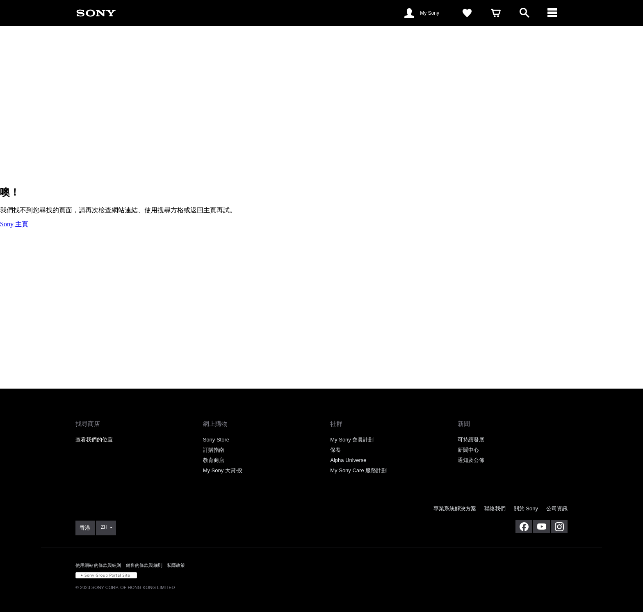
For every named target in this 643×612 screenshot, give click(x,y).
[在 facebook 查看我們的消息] (523, 526)
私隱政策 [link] (176, 565)
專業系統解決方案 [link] (454, 508)
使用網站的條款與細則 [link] (98, 565)
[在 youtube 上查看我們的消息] (541, 526)
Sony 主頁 (14, 224)
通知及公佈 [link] (471, 460)
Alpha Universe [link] (348, 460)
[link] (95, 12)
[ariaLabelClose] (553, 13)
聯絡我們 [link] (495, 508)
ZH (104, 527)
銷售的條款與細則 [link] (144, 565)
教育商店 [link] (213, 460)
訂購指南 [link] (213, 450)
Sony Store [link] (216, 440)
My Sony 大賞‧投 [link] (222, 470)
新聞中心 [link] (468, 450)
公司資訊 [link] (557, 508)
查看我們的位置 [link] (94, 440)
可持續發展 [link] (471, 440)
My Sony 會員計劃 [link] (352, 440)
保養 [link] (335, 450)
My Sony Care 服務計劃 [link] (358, 470)
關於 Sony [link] (526, 508)
